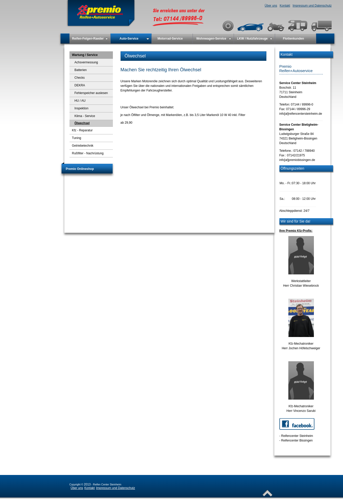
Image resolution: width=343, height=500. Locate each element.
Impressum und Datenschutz (312, 5)
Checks (80, 77)
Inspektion (82, 108)
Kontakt (285, 5)
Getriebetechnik (82, 145)
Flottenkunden (293, 38)
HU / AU (80, 100)
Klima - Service (85, 116)
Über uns (271, 5)
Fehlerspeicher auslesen (91, 93)
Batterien (81, 70)
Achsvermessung (86, 62)
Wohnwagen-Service (213, 38)
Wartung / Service (85, 55)
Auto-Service (134, 38)
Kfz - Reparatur (82, 130)
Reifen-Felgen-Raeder (90, 38)
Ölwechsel (82, 123)
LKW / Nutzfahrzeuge (255, 38)
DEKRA (80, 85)
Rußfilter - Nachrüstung (88, 153)
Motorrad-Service (170, 38)
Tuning (76, 138)
